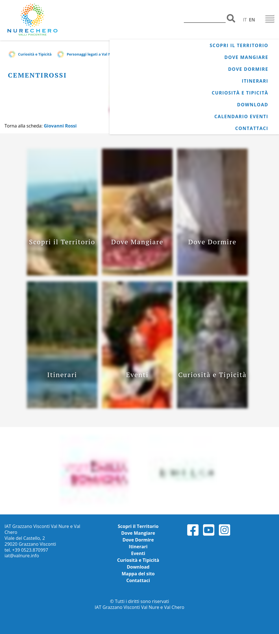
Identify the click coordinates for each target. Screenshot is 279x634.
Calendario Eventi (241, 116)
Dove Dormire (248, 69)
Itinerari (255, 81)
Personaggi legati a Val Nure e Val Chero (103, 54)
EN (252, 20)
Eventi (138, 553)
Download (252, 105)
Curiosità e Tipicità (240, 93)
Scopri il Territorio (239, 45)
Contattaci (251, 128)
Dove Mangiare (246, 57)
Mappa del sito (138, 574)
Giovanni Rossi (60, 126)
